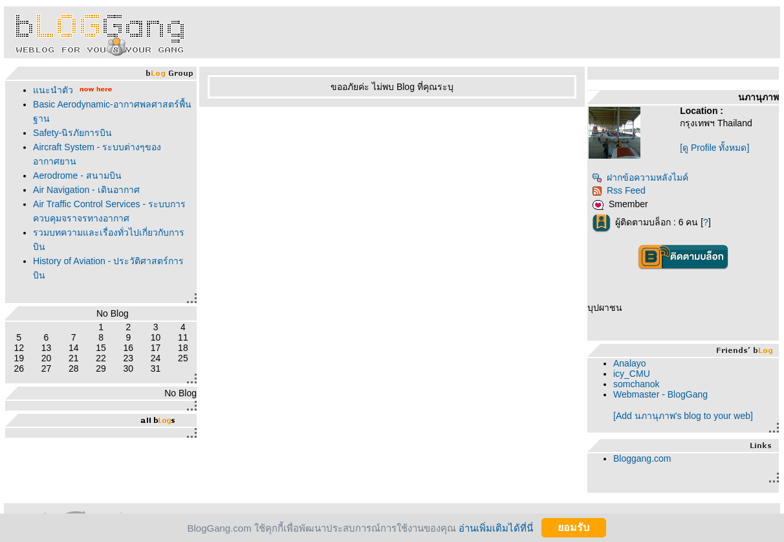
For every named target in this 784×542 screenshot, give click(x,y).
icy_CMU (631, 373)
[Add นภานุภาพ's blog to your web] (683, 416)
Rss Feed (619, 190)
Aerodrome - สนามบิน (77, 175)
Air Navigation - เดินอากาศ (86, 190)
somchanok (636, 384)
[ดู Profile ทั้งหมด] (714, 147)
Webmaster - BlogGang (660, 394)
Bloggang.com (642, 458)
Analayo (629, 363)
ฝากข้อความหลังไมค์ (640, 177)
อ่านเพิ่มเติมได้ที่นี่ (496, 527)
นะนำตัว (53, 90)
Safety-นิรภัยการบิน (72, 133)
